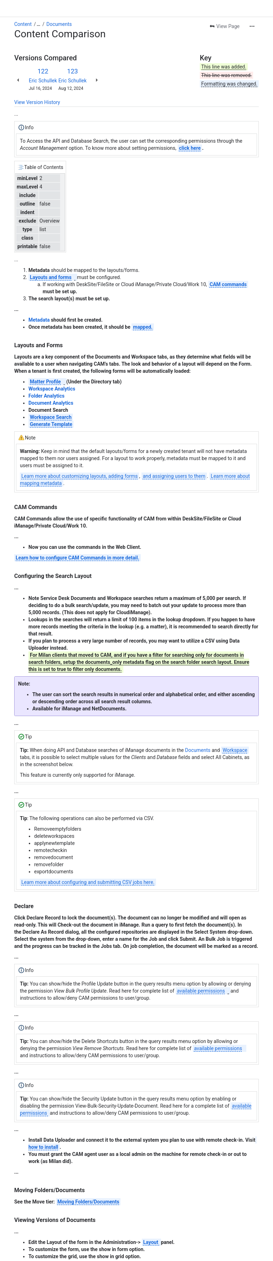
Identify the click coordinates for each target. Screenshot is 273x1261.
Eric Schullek (43, 80)
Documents (59, 24)
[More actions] (252, 26)
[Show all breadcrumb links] (38, 24)
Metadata (39, 320)
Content (23, 24)
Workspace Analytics (51, 389)
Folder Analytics (46, 396)
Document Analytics (50, 403)
